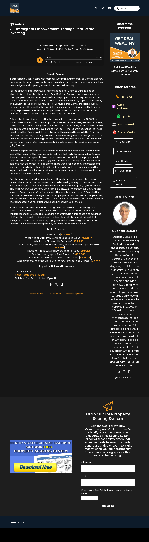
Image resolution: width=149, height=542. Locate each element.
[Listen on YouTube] (123, 155)
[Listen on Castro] (123, 174)
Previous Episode (74, 295)
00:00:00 (66, 236)
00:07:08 (80, 255)
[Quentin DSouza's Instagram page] (125, 385)
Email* (84, 489)
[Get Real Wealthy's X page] (96, 9)
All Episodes (54, 295)
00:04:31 (59, 249)
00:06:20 (86, 252)
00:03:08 (78, 242)
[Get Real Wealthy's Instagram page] (101, 9)
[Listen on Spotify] (123, 122)
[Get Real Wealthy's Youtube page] (108, 9)
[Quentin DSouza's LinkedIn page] (128, 385)
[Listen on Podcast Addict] (123, 196)
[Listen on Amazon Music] (123, 134)
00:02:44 (87, 239)
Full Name (86, 476)
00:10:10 (96, 262)
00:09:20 (85, 258)
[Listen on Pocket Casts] (123, 145)
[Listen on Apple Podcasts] (123, 111)
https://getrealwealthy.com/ (30, 276)
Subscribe (108, 519)
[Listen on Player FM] (123, 165)
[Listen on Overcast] (123, 184)
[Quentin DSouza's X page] (121, 385)
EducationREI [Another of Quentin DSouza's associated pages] (125, 391)
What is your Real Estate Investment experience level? (106, 505)
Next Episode (37, 295)
